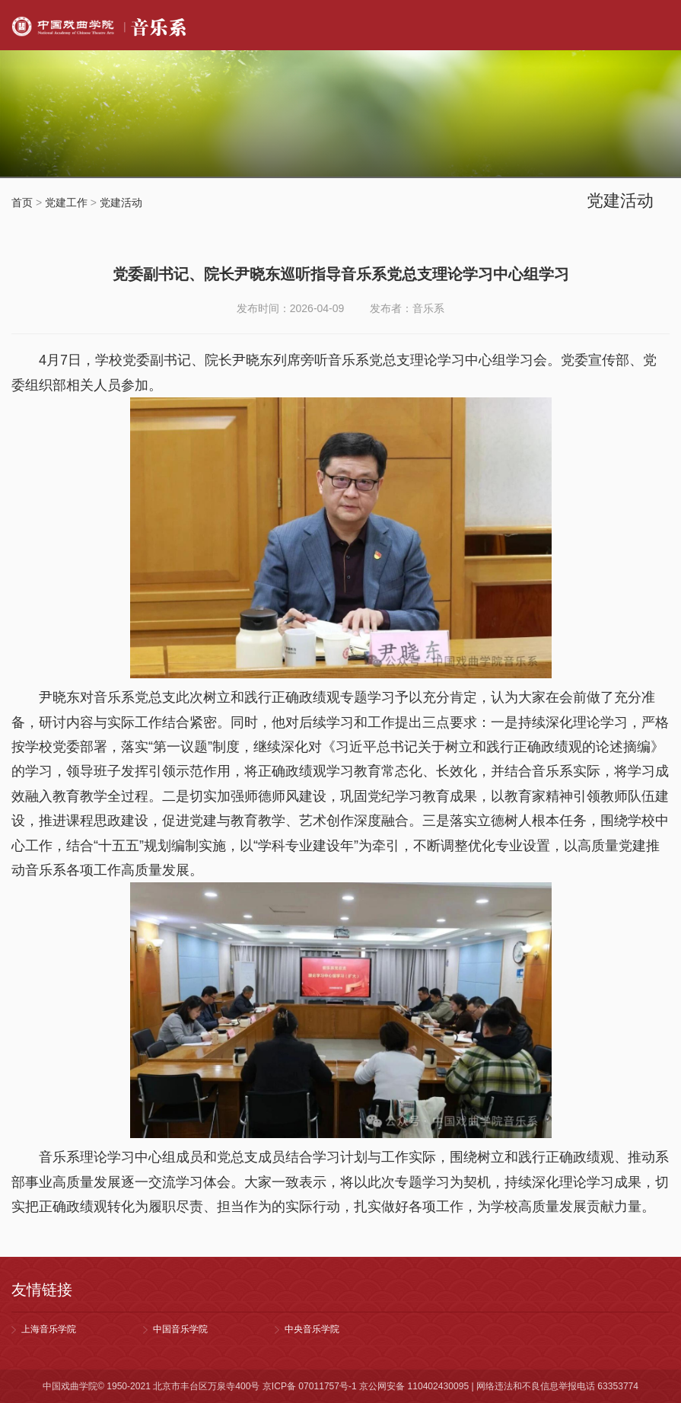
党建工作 (66, 202)
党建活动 (121, 202)
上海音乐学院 (48, 1329)
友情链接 (41, 1289)
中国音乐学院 (180, 1329)
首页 (22, 202)
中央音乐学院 (312, 1329)
